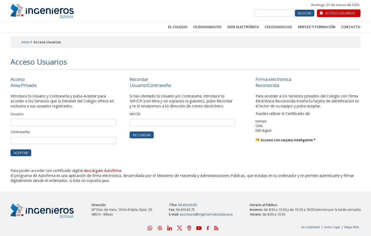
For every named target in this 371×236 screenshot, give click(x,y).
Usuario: (17, 114)
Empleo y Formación (316, 26)
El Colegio (177, 26)
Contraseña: (20, 131)
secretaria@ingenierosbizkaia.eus (206, 214)
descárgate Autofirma (102, 170)
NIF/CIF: (135, 114)
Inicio (26, 42)
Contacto (350, 26)
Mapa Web (351, 227)
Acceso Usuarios (340, 13)
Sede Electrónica (243, 26)
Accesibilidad (310, 227)
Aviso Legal (332, 227)
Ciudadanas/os (207, 26)
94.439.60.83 (187, 205)
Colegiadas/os (278, 26)
